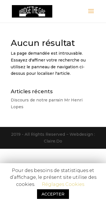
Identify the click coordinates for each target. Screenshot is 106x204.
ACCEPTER (53, 194)
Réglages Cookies (63, 184)
